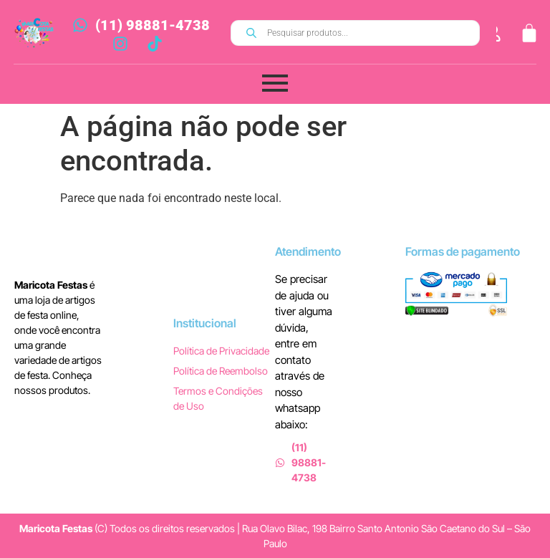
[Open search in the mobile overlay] (355, 33)
